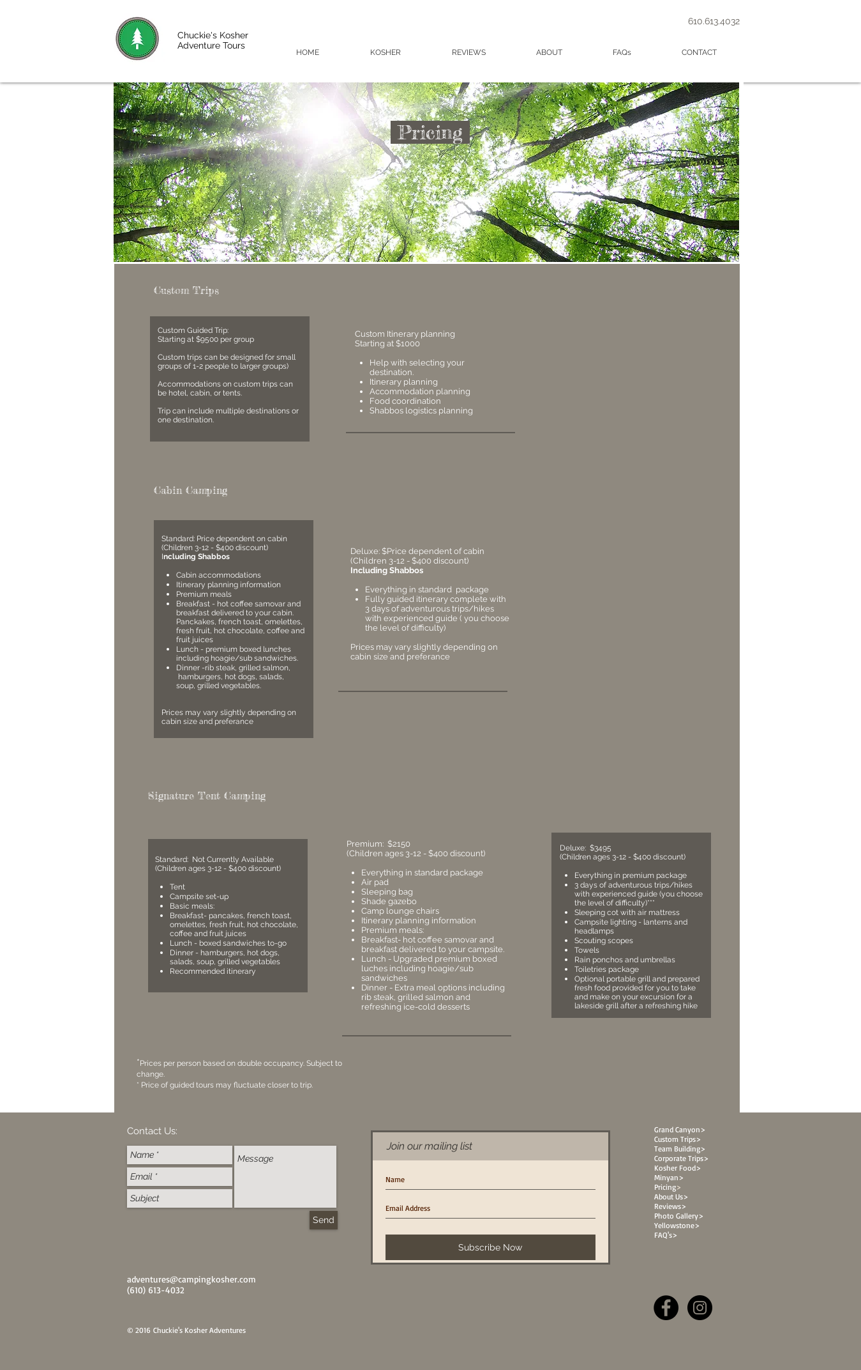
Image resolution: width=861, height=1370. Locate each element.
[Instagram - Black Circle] (699, 1307)
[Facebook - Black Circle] (666, 1307)
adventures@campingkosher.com (191, 1279)
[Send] (324, 1220)
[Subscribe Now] (490, 1247)
